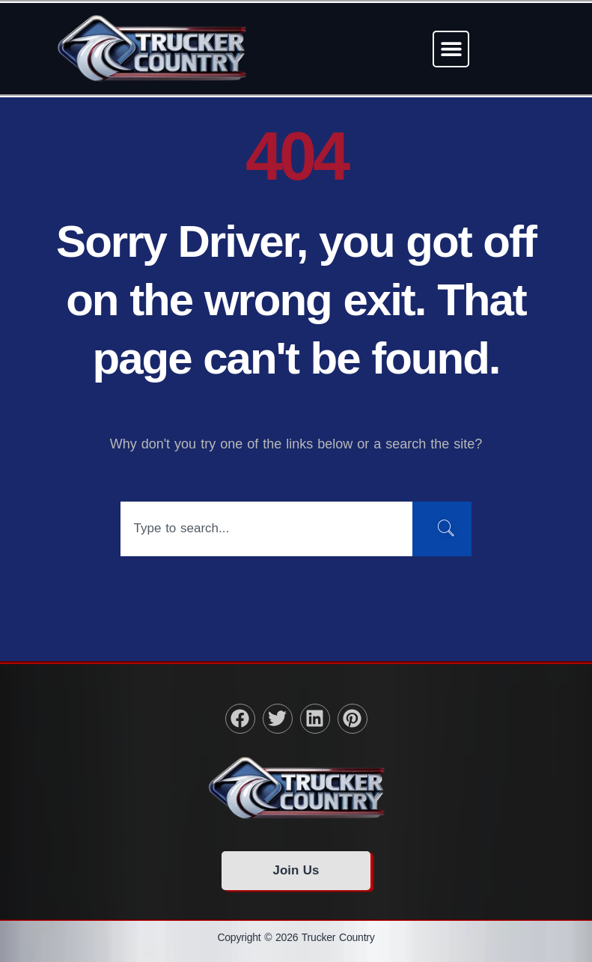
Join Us (295, 870)
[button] (451, 49)
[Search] (441, 529)
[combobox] (265, 529)
